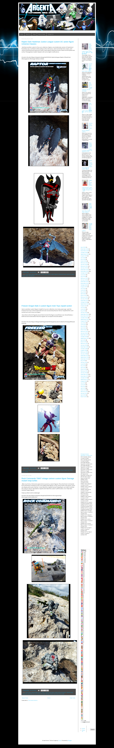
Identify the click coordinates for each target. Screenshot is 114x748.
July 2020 (83, 322)
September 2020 (85, 319)
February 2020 (84, 331)
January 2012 (84, 372)
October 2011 (84, 377)
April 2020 (83, 328)
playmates (30, 694)
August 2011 (84, 381)
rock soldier (42, 694)
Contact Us (50, 34)
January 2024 (84, 267)
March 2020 (84, 329)
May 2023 (83, 276)
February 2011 (84, 391)
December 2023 (85, 269)
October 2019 (84, 336)
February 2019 (84, 343)
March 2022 (84, 295)
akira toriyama (34, 470)
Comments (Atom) (32, 700)
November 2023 (85, 271)
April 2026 (83, 247)
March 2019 (83, 341)
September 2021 (85, 304)
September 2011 (84, 379)
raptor (27, 275)
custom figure (54, 274)
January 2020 (84, 333)
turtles (62, 694)
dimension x (64, 692)
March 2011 (83, 389)
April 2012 (83, 367)
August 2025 (84, 255)
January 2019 (84, 345)
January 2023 (84, 280)
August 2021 (84, 305)
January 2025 (84, 264)
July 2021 (83, 307)
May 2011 (83, 386)
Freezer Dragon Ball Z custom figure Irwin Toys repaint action (47, 306)
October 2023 (84, 273)
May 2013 (83, 360)
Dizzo (59, 740)
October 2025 (84, 252)
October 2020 (84, 317)
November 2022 (85, 283)
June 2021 (83, 309)
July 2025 (83, 257)
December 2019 (84, 334)
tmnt (60, 694)
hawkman (69, 274)
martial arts (24, 694)
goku (23, 471)
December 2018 (84, 347)
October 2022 (84, 285)
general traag (70, 692)
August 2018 (84, 350)
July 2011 (83, 383)
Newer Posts (25, 698)
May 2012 (83, 365)
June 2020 (83, 324)
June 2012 (83, 364)
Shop (34, 34)
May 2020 (83, 326)
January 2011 (84, 393)
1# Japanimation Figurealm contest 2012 (86, 454)
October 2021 (84, 302)
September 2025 (85, 254)
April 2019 (83, 340)
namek (26, 471)
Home (21, 34)
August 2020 (84, 321)
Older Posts (72, 698)
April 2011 (83, 388)
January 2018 (84, 353)
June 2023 (83, 274)
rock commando (36, 694)
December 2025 (84, 249)
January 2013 (84, 362)
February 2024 (84, 266)
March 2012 (83, 369)
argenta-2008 (34, 274)
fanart (65, 274)
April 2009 (83, 395)
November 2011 (84, 376)
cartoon (39, 692)
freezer (71, 470)
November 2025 (85, 250)
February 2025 (84, 262)
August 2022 (84, 286)
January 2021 (84, 312)
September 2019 (85, 338)
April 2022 (83, 293)
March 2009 (84, 396)
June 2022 (83, 290)
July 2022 (83, 288)
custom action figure (45, 274)
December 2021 (84, 300)
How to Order (41, 34)
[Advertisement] (49, 291)
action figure (28, 274)
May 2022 (83, 292)
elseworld (61, 274)
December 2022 (85, 281)
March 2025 (83, 261)
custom (39, 274)
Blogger (70, 740)
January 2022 (84, 298)
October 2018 (84, 348)
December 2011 (84, 374)
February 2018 (84, 352)
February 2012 (84, 371)
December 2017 (84, 355)
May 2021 (83, 310)
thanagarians (31, 275)
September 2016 (85, 357)
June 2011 (83, 384)
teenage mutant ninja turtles (52, 694)
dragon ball (66, 470)
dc (58, 274)
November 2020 (85, 316)
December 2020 (85, 314)
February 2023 (84, 278)
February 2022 (84, 297)
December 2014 (84, 359)
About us (28, 34)
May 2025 (83, 259)
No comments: (33, 272)
